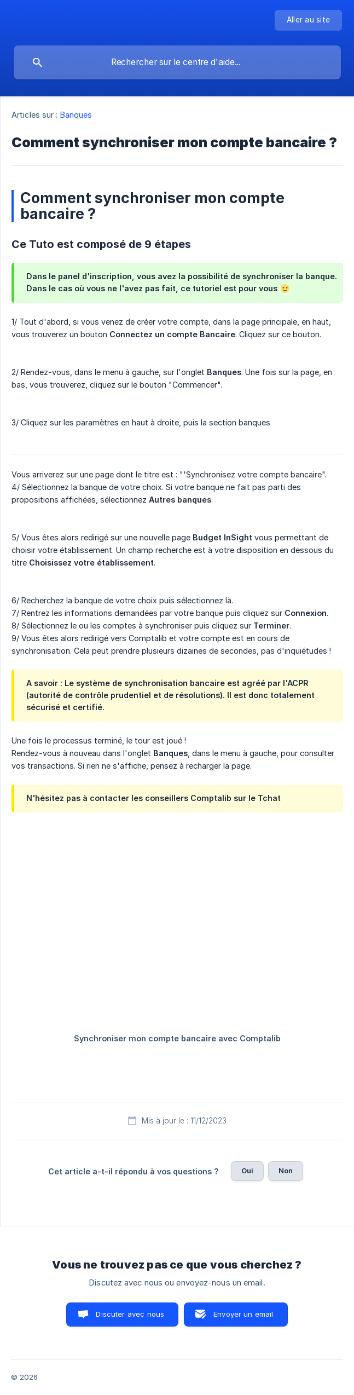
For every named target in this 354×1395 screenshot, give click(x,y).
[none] (308, 20)
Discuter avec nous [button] (130, 1314)
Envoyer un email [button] (243, 1314)
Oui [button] (247, 1170)
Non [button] (285, 1170)
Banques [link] (76, 114)
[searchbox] (177, 62)
